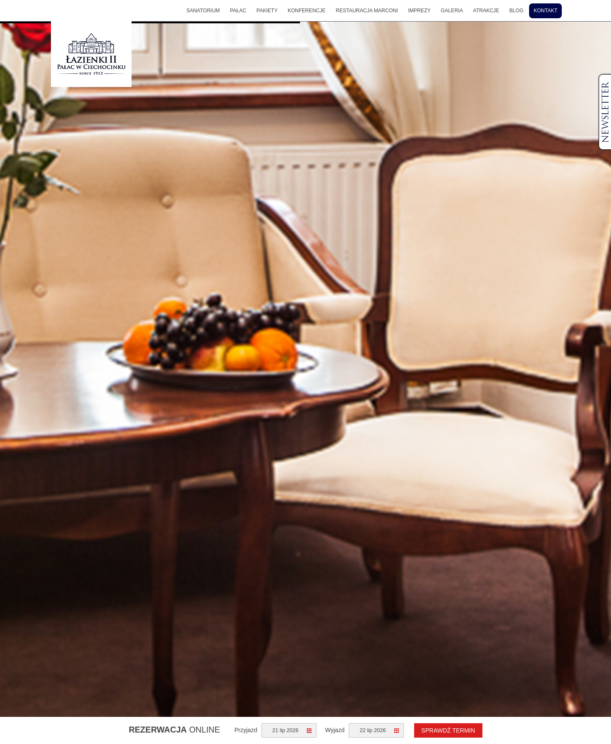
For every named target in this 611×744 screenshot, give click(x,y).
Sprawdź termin (448, 730)
